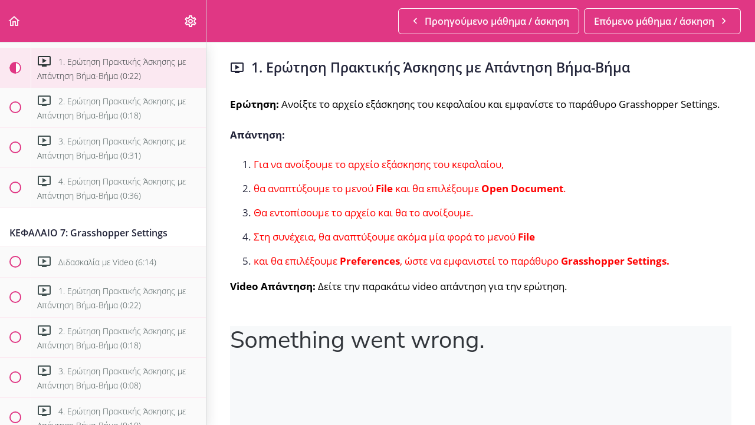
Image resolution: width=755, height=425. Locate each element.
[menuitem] (191, 21)
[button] (14, 21)
